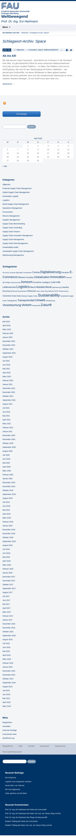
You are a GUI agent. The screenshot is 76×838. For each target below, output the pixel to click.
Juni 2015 (6, 694)
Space (40, 50)
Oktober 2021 (8, 396)
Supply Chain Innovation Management (18, 235)
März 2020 (7, 471)
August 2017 (8, 592)
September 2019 (9, 494)
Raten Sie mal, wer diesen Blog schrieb (45, 813)
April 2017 (7, 608)
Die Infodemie (10, 778)
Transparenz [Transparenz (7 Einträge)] (12, 301)
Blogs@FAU (8, 746)
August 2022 (8, 357)
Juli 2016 (6, 643)
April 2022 (7, 373)
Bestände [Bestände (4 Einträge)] (13, 272)
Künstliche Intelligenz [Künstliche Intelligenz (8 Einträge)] (42, 282)
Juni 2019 (6, 506)
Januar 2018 (7, 573)
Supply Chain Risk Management (15, 243)
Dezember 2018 (9, 530)
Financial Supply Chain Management (17, 188)
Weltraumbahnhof (51, 50)
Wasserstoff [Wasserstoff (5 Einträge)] (36, 305)
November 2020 (9, 439)
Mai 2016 (6, 651)
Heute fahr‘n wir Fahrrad (14, 785)
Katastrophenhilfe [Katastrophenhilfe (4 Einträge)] (15, 282)
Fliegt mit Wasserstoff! (38, 817)
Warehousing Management (13, 255)
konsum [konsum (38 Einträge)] (27, 282)
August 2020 (8, 451)
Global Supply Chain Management (16, 192)
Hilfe (20, 746)
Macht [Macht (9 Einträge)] (33, 287)
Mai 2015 (6, 698)
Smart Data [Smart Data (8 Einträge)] (16, 296)
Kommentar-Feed (9, 734)
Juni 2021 (6, 412)
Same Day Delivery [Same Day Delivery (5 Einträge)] (47, 291)
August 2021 (8, 404)
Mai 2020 (6, 463)
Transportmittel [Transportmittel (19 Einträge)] (26, 300)
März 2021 (7, 424)
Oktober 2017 (8, 585)
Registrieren (7, 722)
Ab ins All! (9, 55)
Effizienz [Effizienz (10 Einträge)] (21, 277)
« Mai (5, 166)
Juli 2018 (6, 549)
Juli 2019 (6, 502)
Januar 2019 (7, 526)
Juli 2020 (6, 455)
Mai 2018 (6, 557)
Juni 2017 (6, 600)
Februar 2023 (8, 333)
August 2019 (8, 498)
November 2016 (9, 628)
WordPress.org (8, 738)
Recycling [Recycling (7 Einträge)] (6, 291)
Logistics (6, 200)
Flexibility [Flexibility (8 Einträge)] (30, 277)
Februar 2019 (8, 522)
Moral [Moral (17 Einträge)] (48, 287)
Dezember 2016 (9, 624)
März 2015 (7, 706)
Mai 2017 (6, 604)
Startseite (24, 33)
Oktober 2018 (8, 537)
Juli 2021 (6, 408)
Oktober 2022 (8, 349)
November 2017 (9, 581)
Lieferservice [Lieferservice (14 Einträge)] (9, 287)
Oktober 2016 (8, 632)
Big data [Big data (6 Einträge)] (19, 272)
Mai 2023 (6, 322)
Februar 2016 (8, 663)
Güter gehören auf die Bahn (16, 793)
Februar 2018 (8, 569)
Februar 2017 (8, 616)
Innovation (33, 50)
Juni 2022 (6, 365)
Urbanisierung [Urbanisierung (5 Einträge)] (50, 301)
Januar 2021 (7, 431)
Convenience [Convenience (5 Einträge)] (27, 272)
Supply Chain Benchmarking (14, 224)
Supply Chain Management (13, 239)
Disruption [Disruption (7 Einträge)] (65, 272)
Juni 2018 (6, 553)
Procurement (8, 212)
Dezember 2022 (9, 341)
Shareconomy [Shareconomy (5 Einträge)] (63, 291)
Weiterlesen (8, 84)
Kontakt (31, 746)
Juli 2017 (6, 596)
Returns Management (11, 216)
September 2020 (9, 447)
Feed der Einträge (10, 730)
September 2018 (9, 541)
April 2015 (7, 702)
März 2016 (7, 659)
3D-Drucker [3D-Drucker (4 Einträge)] (6, 272)
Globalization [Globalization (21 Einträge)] (42, 277)
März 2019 (7, 518)
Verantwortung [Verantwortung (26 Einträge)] (12, 305)
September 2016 (9, 636)
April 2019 (7, 514)
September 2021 (9, 400)
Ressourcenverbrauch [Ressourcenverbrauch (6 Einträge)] (19, 291)
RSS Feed (5, 103)
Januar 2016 (7, 667)
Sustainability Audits (10, 247)
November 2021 (9, 392)
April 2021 (7, 420)
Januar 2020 (7, 479)
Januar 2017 (7, 620)
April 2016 (7, 655)
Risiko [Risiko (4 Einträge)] (38, 291)
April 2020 (7, 467)
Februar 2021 (8, 428)
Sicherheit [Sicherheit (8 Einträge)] (7, 296)
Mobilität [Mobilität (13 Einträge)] (40, 287)
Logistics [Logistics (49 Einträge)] (23, 287)
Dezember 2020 (9, 435)
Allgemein (20, 50)
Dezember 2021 (9, 388)
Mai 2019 (6, 510)
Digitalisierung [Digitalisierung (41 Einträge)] (50, 272)
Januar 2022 (7, 384)
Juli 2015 (6, 690)
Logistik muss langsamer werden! (18, 782)
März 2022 (7, 377)
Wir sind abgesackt (12, 789)
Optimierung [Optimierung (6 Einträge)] (56, 287)
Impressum (44, 746)
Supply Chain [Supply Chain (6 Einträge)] (32, 296)
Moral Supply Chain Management (16, 204)
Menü (5, 27)
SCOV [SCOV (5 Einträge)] (56, 291)
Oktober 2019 (8, 490)
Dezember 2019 (9, 482)
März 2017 (7, 612)
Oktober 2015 (8, 679)
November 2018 (9, 534)
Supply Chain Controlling (12, 228)
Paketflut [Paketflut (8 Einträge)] (65, 287)
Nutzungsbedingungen (12, 752)
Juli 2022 (6, 361)
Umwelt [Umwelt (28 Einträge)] (40, 300)
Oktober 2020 (8, 443)
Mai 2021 (6, 416)
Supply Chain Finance (11, 232)
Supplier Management (11, 220)
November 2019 (9, 486)
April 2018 (7, 561)
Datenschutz (60, 746)
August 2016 (8, 639)
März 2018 (7, 565)
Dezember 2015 (9, 671)
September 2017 (9, 588)
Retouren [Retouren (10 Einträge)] (32, 291)
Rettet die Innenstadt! (38, 810)
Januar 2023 (7, 337)
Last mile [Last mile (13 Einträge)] (55, 282)
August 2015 (8, 687)
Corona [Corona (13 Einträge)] (36, 272)
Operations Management (12, 208)
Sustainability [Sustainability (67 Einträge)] (49, 295)
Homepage (21, 114)
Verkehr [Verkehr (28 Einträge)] (27, 305)
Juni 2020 (6, 459)
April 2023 (7, 325)
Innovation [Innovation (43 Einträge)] (57, 277)
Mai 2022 (6, 369)
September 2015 (9, 683)
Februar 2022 (8, 380)
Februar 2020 (8, 475)
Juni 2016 (6, 647)
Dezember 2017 (9, 577)
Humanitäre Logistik (10, 196)
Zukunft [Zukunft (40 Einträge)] (46, 305)
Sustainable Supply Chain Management (18, 251)
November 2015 (9, 675)
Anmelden (7, 726)
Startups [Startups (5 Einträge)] (24, 296)
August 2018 (8, 545)
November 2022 (9, 345)
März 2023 (7, 329)
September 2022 (9, 353)
